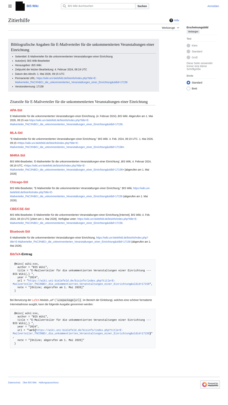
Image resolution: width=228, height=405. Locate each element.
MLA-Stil (16, 133)
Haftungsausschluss (48, 382)
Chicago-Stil (19, 182)
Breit (194, 88)
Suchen (142, 6)
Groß (195, 57)
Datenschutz (14, 382)
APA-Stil (16, 110)
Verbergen (193, 31)
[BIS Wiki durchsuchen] (98, 6)
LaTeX (35, 300)
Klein (194, 45)
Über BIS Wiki (30, 382)
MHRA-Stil (17, 155)
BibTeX (15, 254)
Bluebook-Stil (20, 231)
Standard (197, 51)
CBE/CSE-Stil (20, 209)
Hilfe (173, 20)
